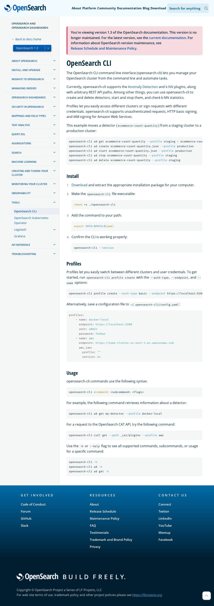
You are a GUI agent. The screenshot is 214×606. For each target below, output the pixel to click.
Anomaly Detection (143, 86)
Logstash (20, 229)
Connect (165, 504)
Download (158, 8)
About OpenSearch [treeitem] (24, 61)
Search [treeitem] (16, 152)
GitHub (26, 518)
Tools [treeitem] (16, 202)
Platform (89, 8)
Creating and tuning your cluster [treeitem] (30, 173)
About (76, 8)
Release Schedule (103, 511)
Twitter (164, 511)
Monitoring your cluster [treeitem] (29, 184)
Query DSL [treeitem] (18, 134)
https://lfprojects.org (147, 595)
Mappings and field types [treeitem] (29, 116)
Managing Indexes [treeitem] (24, 88)
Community (106, 8)
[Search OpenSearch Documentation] (188, 8)
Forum (26, 511)
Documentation (129, 8)
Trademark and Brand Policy (111, 539)
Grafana (19, 236)
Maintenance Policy (104, 518)
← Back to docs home (26, 39)
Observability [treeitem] (21, 193)
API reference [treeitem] (21, 245)
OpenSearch (26, 8)
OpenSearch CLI (25, 211)
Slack (24, 525)
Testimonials (99, 532)
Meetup (164, 532)
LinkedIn (165, 518)
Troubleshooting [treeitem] (24, 254)
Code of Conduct (33, 504)
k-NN (169, 86)
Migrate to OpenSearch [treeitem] (28, 79)
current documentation (167, 38)
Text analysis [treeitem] (21, 125)
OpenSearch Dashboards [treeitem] (29, 97)
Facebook (166, 539)
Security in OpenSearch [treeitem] (28, 107)
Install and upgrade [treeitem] (26, 70)
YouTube (165, 525)
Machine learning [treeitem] (24, 162)
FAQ (93, 525)
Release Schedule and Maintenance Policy (104, 48)
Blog (146, 8)
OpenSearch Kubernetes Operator (31, 220)
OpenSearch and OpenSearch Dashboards (30, 25)
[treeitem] (54, 60)
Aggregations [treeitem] (21, 143)
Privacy (95, 547)
